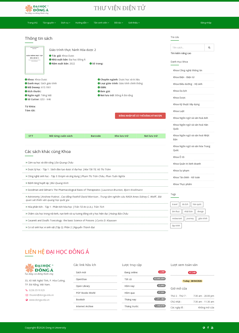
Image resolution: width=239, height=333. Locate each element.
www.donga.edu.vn (39, 299)
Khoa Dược (179, 97)
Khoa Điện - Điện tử (184, 77)
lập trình (176, 225)
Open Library (83, 286)
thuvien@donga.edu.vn (42, 295)
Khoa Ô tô (178, 157)
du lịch (185, 204)
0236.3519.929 (37, 290)
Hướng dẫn (82, 22)
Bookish (80, 299)
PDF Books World (85, 292)
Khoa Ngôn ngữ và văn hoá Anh (190, 117)
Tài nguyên (49, 22)
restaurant (177, 218)
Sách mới (81, 272)
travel (174, 204)
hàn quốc (197, 204)
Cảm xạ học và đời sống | (50, 162)
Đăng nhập (206, 22)
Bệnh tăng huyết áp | (48, 183)
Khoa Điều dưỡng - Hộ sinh (187, 84)
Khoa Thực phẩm (182, 184)
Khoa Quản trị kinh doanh (187, 163)
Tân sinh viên (101, 22)
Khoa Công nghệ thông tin (187, 70)
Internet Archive (84, 306)
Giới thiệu (134, 22)
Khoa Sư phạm (181, 170)
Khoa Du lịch (180, 90)
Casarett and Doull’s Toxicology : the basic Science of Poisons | (72, 220)
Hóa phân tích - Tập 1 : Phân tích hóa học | (66, 206)
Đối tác (118, 22)
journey (190, 218)
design (200, 211)
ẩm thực (176, 211)
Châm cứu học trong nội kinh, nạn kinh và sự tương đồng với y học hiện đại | (78, 213)
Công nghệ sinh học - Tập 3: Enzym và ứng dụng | (76, 176)
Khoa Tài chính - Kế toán (186, 177)
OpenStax (81, 279)
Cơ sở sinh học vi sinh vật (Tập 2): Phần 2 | (61, 227)
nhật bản (188, 211)
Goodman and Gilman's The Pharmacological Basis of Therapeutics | (85, 189)
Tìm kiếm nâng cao (181, 53)
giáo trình (202, 218)
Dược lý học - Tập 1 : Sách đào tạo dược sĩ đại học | (69, 169)
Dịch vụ (65, 22)
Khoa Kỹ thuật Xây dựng (186, 104)
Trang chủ (33, 22)
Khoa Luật (178, 111)
